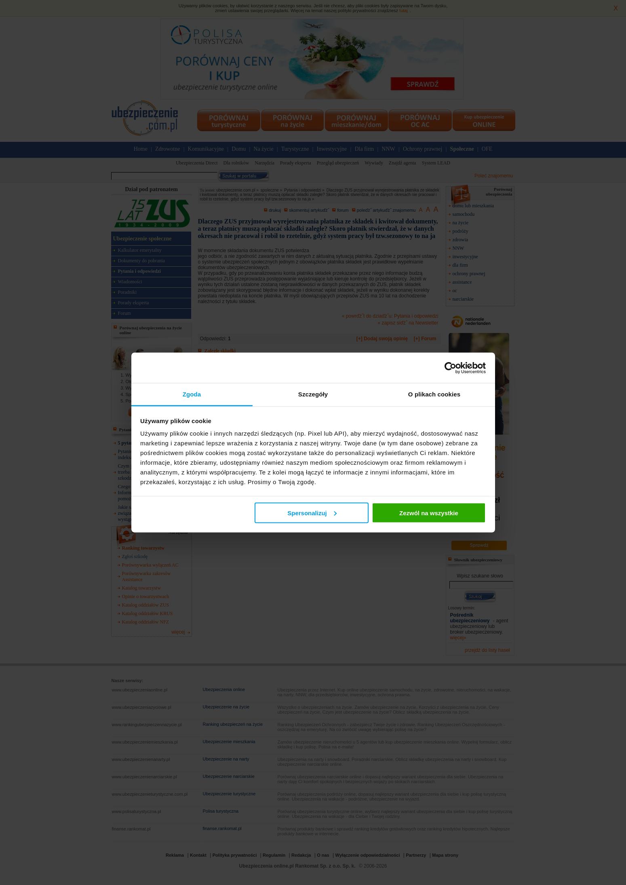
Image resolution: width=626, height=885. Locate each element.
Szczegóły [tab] (313, 394)
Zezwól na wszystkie (428, 512)
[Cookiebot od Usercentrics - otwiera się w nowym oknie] (450, 368)
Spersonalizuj (312, 512)
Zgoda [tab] (192, 394)
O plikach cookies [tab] (434, 394)
